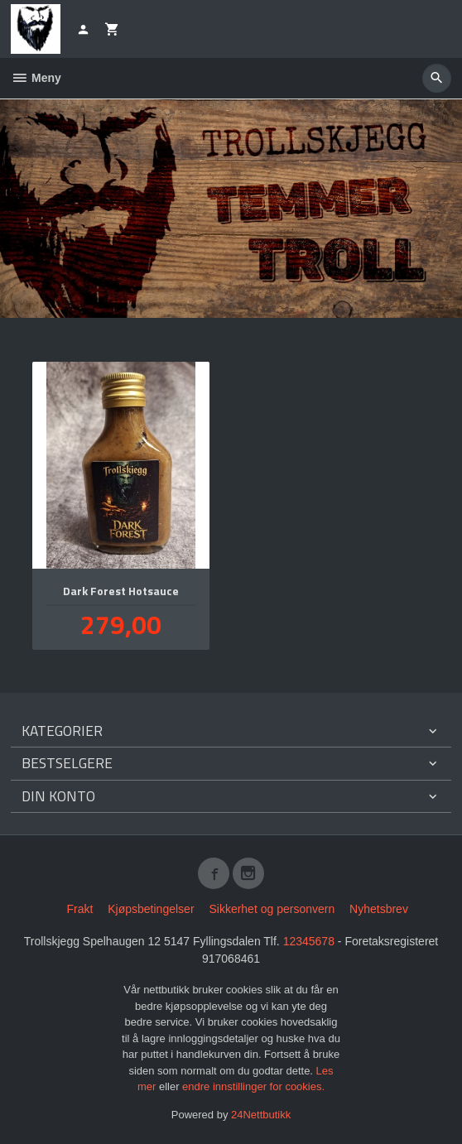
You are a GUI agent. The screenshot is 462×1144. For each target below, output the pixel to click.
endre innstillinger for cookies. (253, 1086)
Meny (36, 77)
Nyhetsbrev (378, 909)
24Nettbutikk (261, 1114)
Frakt (79, 909)
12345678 (308, 941)
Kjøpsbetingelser (151, 909)
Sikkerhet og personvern (271, 909)
